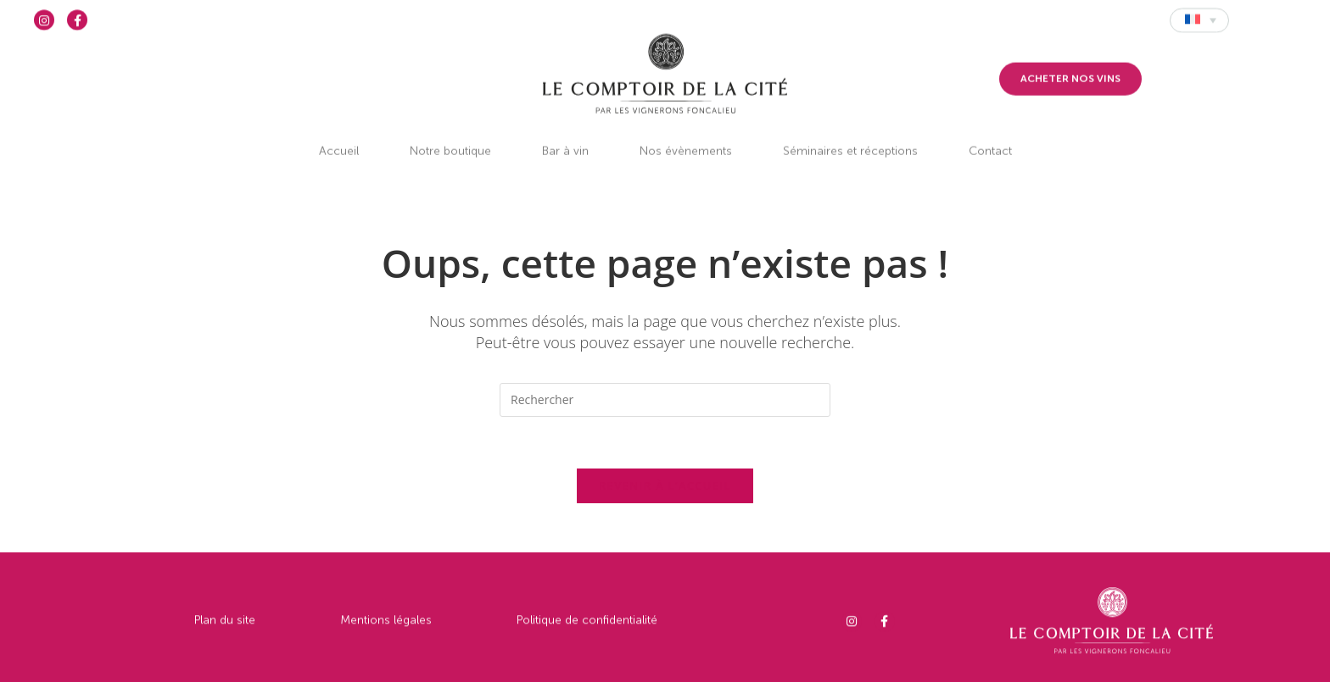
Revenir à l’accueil (665, 485)
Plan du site (224, 631)
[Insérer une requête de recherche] (665, 400)
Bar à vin (565, 134)
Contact (990, 134)
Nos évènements (686, 134)
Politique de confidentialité (587, 631)
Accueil (339, 134)
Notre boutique (450, 134)
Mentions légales (386, 631)
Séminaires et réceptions (850, 134)
